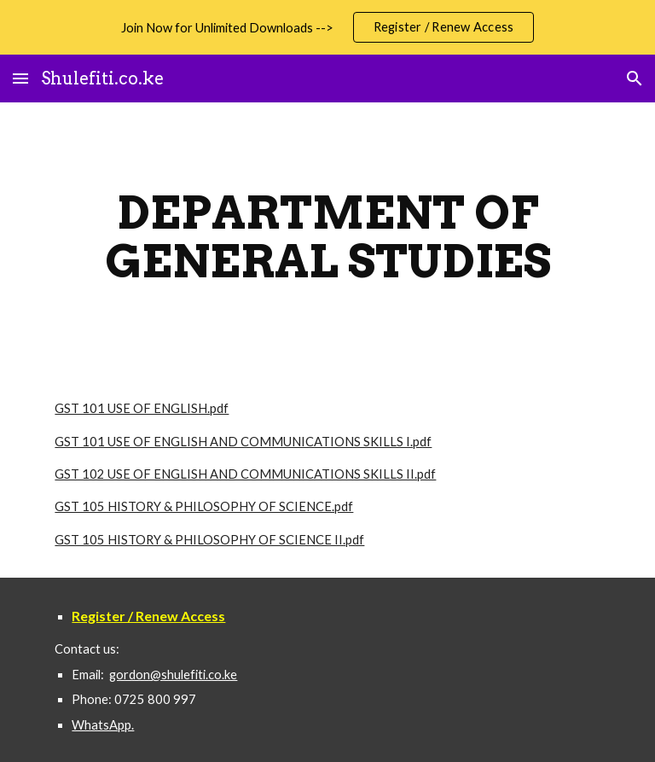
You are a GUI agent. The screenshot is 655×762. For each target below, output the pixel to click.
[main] (327, 237)
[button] (20, 78)
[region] (327, 27)
